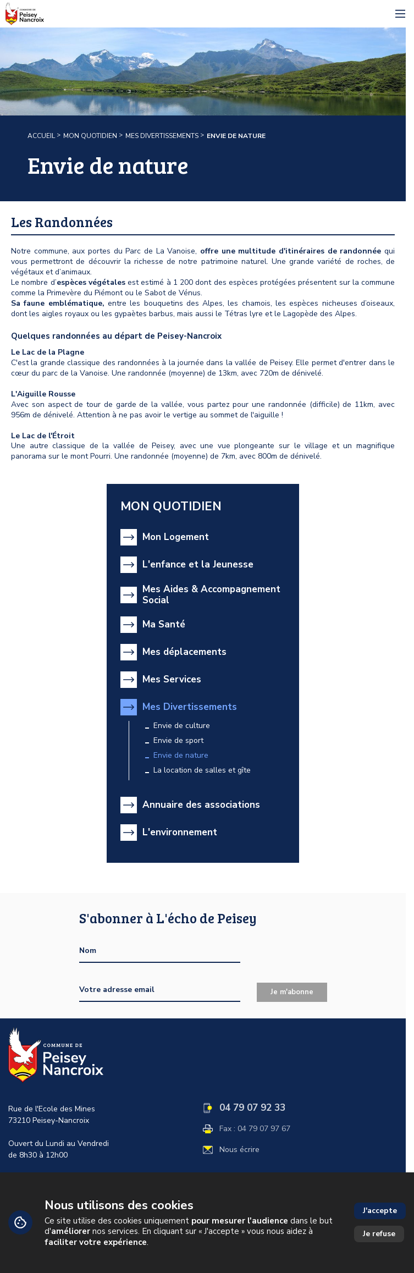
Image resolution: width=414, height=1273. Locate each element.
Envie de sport (178, 741)
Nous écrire (239, 1150)
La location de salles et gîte (202, 770)
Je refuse (379, 1233)
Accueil (41, 135)
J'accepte (380, 1210)
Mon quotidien (90, 135)
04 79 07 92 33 (252, 1107)
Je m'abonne (292, 992)
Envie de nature (180, 756)
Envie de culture (181, 726)
